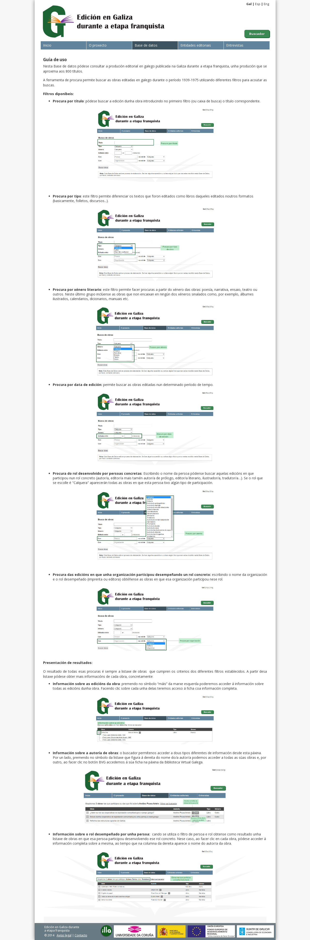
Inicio (47, 45)
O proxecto (98, 45)
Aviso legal (64, 935)
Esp (257, 4)
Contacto (81, 935)
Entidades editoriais (195, 45)
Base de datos (146, 45)
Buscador (257, 34)
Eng (266, 4)
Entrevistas (234, 45)
